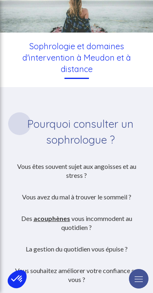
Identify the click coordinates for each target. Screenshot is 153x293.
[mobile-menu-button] (139, 279)
